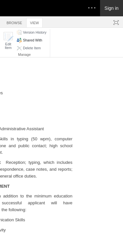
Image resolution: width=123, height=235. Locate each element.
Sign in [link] (112, 8)
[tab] (14, 21)
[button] (8, 40)
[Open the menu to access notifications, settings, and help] (92, 8)
